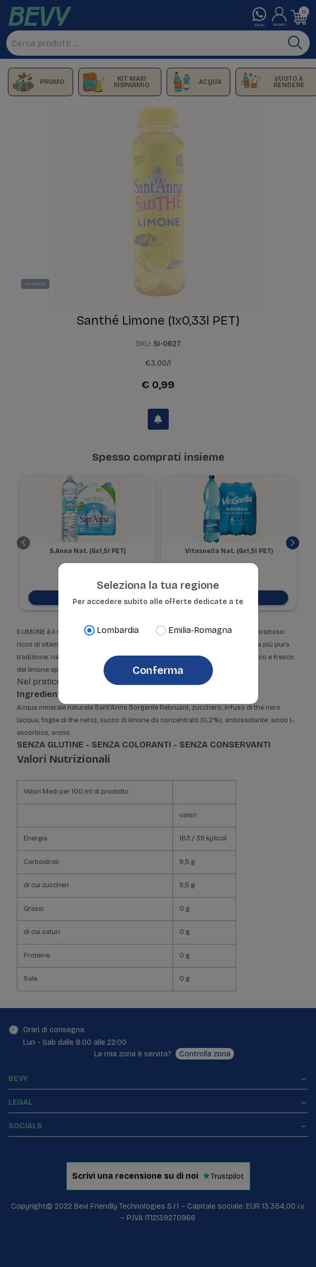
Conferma (158, 670)
